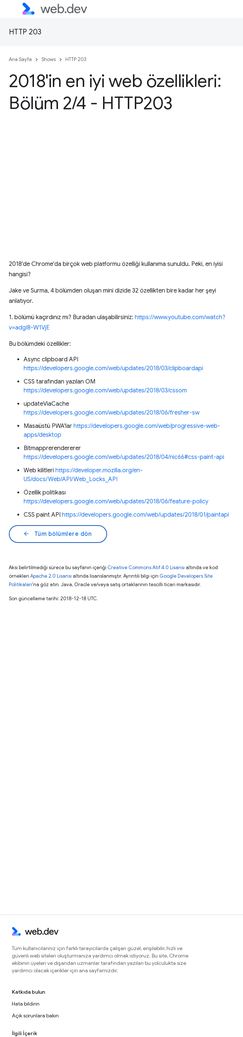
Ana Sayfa (20, 59)
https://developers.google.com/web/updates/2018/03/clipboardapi (113, 368)
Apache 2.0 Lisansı (51, 576)
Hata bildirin (26, 1003)
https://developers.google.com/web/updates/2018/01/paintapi (145, 514)
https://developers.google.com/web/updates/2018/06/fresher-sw (111, 412)
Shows (48, 59)
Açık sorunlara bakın (35, 1015)
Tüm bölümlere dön (57, 534)
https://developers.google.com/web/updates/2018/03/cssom (105, 390)
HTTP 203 (25, 32)
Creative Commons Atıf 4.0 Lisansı (146, 567)
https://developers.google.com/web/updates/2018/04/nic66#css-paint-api (124, 457)
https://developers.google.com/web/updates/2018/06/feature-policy (116, 501)
